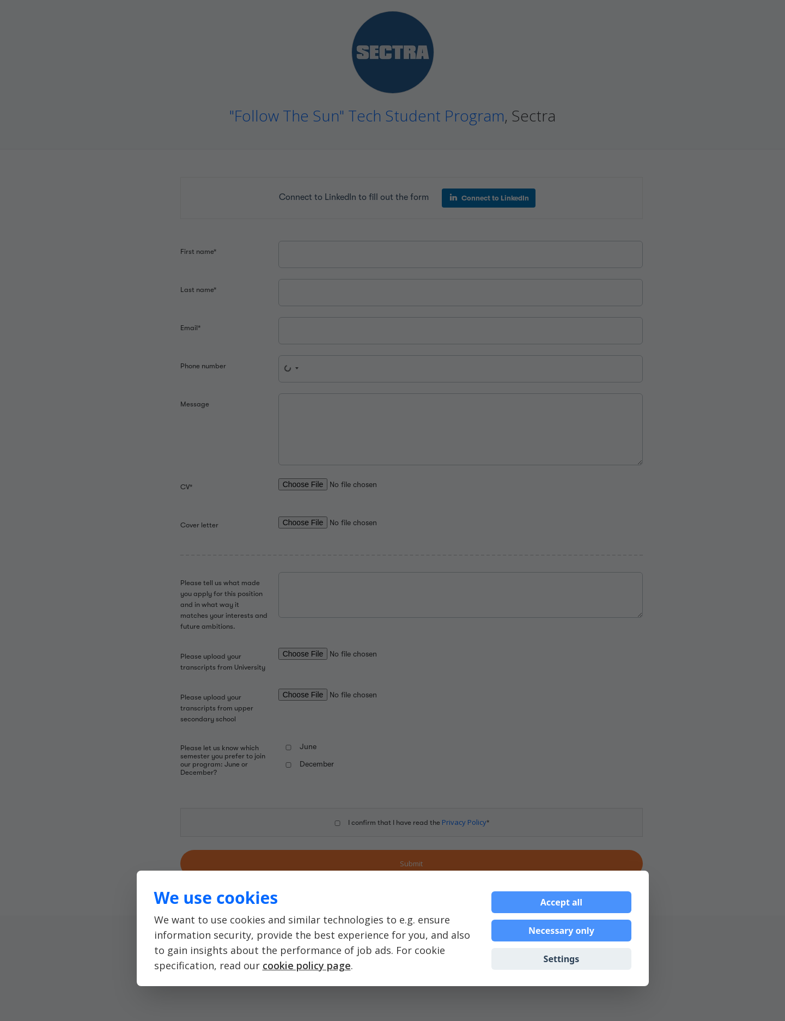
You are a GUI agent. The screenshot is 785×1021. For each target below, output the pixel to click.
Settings (562, 959)
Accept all (561, 902)
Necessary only (561, 931)
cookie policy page (307, 965)
